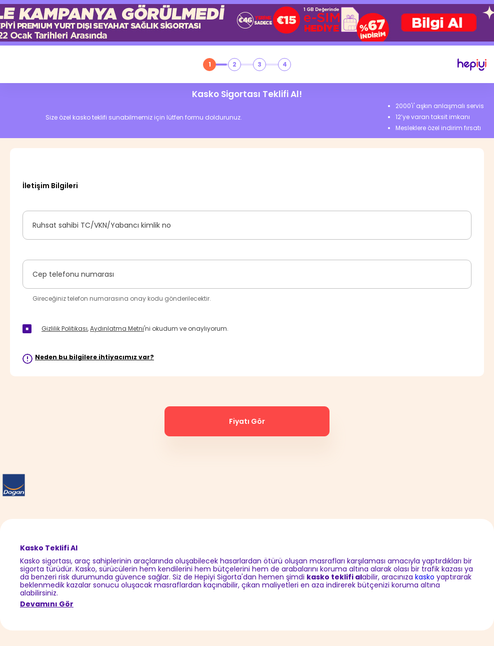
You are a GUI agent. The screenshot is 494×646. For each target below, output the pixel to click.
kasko (424, 577)
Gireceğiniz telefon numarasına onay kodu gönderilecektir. (121, 298)
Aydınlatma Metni (117, 328)
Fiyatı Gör (247, 421)
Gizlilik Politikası (65, 328)
